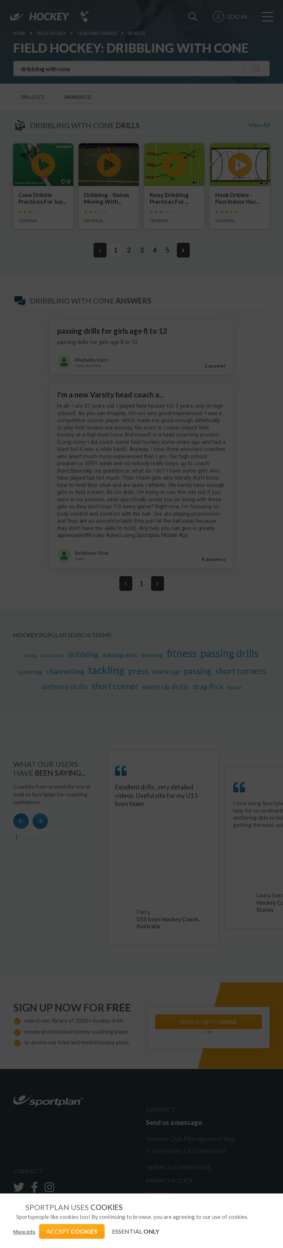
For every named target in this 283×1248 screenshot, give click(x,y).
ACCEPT (71, 1231)
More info (24, 1231)
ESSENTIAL (135, 1231)
